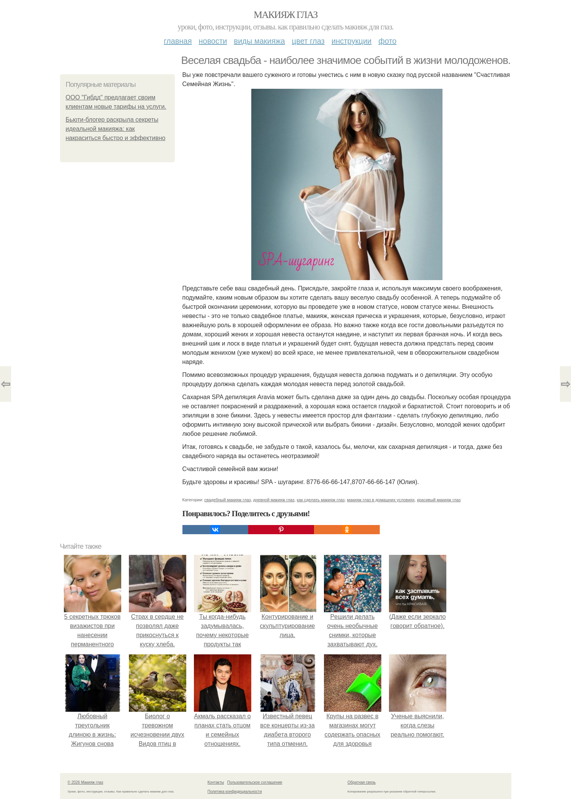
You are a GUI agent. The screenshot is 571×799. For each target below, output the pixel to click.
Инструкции (352, 41)
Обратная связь (362, 782)
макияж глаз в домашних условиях (381, 499)
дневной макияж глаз (273, 499)
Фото (388, 41)
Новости (213, 41)
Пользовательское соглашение (254, 782)
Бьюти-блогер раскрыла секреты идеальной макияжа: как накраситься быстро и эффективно (116, 128)
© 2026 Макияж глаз (85, 782)
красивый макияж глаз (438, 499)
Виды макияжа (259, 41)
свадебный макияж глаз (227, 499)
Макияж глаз (285, 14)
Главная (178, 41)
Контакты (216, 782)
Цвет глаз (308, 41)
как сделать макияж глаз (321, 499)
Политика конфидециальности (235, 791)
